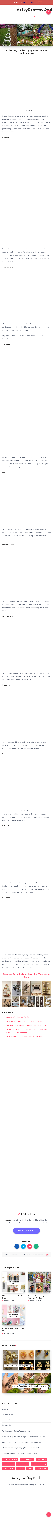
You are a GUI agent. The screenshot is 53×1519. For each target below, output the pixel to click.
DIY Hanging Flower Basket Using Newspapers (24, 1036)
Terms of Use (7, 1420)
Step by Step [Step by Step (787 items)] (8, 1468)
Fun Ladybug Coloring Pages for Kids (16, 1431)
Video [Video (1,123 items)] (30, 1468)
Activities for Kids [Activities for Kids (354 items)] (10, 1459)
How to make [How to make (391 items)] (23, 1464)
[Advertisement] (26, 82)
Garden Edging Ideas (37, 1220)
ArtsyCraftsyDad (34, 12)
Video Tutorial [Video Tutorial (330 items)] (41, 1468)
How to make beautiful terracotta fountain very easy (26, 1025)
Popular (26, 1223)
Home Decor (30, 1214)
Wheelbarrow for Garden (39, 1223)
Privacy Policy (7, 1415)
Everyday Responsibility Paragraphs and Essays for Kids (23, 1437)
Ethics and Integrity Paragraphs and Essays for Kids (21, 1448)
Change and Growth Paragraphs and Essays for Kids (22, 1442)
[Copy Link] (26, 1254)
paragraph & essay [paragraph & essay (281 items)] (39, 1464)
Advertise (6, 1409)
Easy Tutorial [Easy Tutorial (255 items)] (8, 1464)
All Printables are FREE (32, 2)
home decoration (15, 1223)
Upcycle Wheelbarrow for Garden (19, 1017)
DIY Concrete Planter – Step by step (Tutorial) (24, 1021)
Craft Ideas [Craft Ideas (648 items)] (41, 1459)
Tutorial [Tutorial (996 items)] (20, 1468)
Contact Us (6, 1425)
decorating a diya (18, 1220)
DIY (22, 1214)
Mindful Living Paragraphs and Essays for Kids (19, 1453)
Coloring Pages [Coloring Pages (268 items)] (27, 1459)
